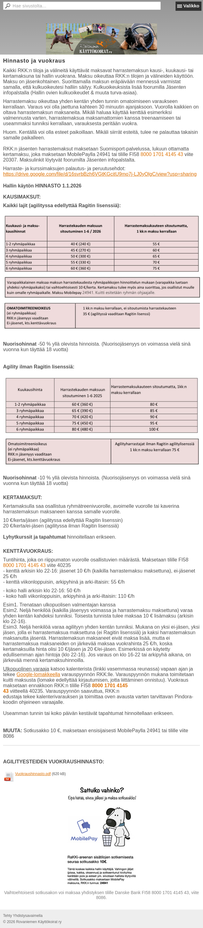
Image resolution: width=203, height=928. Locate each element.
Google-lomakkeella (38, 674)
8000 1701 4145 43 (162, 154)
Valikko (191, 5)
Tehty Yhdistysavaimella (23, 916)
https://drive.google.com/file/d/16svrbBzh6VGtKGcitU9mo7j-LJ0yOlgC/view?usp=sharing (100, 174)
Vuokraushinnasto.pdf (33, 774)
